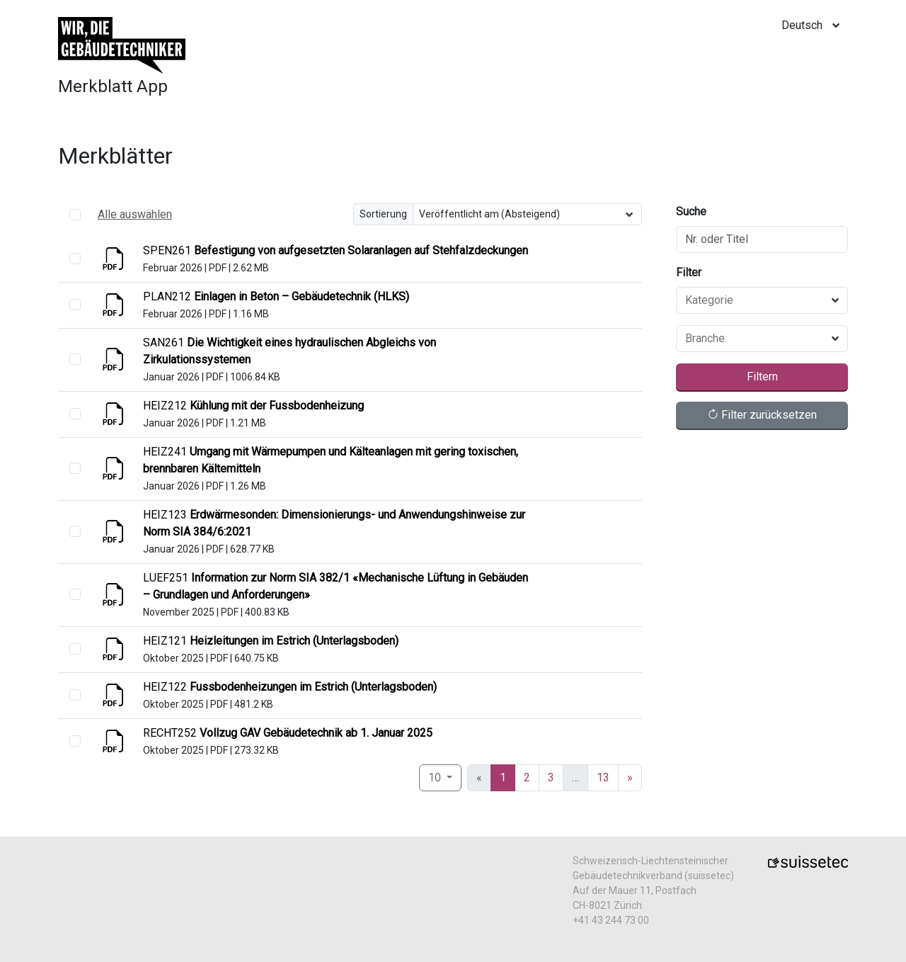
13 (603, 777)
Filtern (762, 376)
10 (436, 777)
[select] (75, 258)
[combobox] (753, 300)
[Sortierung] (528, 214)
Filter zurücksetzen (762, 414)
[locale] (814, 25)
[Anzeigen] (114, 263)
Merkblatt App (113, 86)
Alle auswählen (135, 214)
